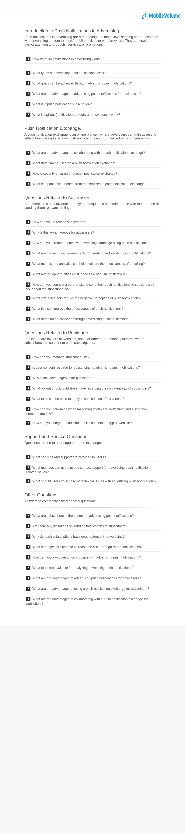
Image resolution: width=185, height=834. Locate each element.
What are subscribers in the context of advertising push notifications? (82, 516)
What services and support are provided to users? (68, 457)
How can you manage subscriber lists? (59, 357)
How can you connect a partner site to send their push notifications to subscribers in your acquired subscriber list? (90, 287)
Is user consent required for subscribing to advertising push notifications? (85, 367)
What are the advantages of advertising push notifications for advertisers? (85, 578)
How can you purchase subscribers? (58, 222)
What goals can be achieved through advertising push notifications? (81, 83)
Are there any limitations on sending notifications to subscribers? (78, 526)
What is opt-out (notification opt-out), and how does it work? (75, 115)
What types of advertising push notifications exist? (68, 73)
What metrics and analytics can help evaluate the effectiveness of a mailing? (87, 264)
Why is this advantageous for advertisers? (62, 232)
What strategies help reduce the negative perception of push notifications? (85, 298)
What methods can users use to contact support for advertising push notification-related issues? (88, 470)
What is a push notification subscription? (61, 104)
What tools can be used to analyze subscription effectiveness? (77, 399)
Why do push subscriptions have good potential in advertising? (77, 536)
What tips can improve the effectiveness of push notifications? (76, 309)
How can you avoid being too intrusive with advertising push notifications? (85, 557)
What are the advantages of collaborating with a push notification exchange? (87, 153)
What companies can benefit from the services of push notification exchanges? (89, 184)
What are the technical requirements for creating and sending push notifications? (90, 253)
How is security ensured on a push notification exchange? (73, 173)
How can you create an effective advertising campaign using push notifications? (89, 243)
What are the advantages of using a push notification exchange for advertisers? (89, 589)
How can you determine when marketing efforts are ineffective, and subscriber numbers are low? (86, 411)
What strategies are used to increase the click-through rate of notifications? (86, 547)
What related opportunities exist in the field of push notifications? (78, 274)
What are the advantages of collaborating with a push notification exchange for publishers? (87, 601)
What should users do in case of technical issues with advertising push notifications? (93, 481)
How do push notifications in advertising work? (65, 59)
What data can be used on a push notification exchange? (73, 163)
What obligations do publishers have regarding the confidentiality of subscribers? (90, 388)
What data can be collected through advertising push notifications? (80, 319)
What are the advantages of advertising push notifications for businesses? (85, 94)
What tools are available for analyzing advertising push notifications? (81, 568)
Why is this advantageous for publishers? (61, 378)
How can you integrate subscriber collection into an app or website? (81, 423)
